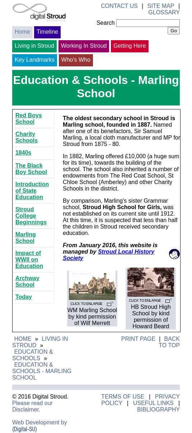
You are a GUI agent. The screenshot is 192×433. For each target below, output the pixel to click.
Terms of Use (122, 397)
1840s (23, 153)
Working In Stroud (84, 46)
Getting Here (129, 46)
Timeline (47, 32)
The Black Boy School (31, 169)
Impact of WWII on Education (29, 259)
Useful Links (153, 403)
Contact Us (119, 6)
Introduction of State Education (32, 190)
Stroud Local (115, 252)
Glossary (164, 12)
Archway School (27, 281)
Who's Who (75, 60)
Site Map (160, 6)
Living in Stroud (34, 46)
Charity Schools (26, 137)
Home (22, 32)
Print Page (138, 339)
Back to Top (169, 342)
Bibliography (158, 409)
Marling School (25, 237)
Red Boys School (28, 118)
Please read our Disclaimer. (32, 406)
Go (173, 30)
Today (23, 297)
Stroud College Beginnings (31, 215)
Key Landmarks (35, 60)
